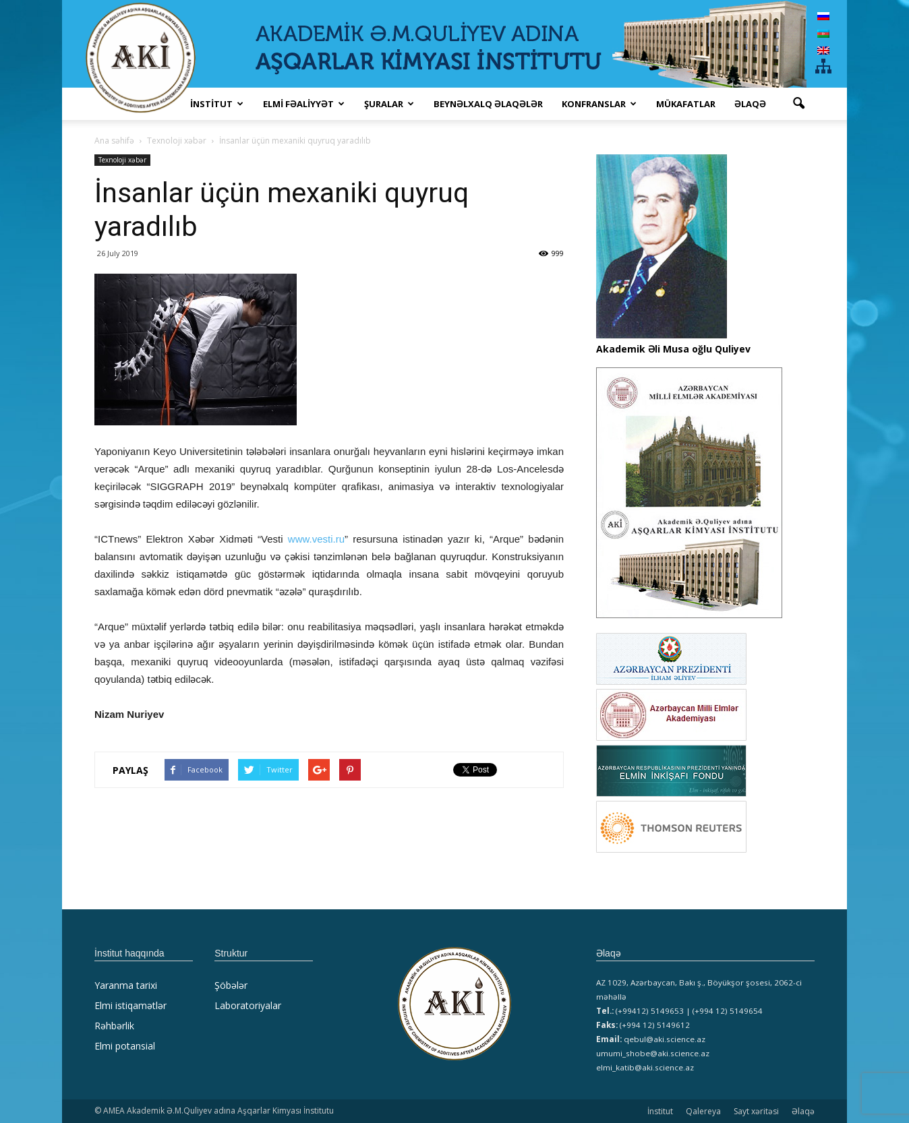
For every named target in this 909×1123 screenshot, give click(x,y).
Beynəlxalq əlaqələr (488, 104)
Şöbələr (230, 985)
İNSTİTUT (216, 104)
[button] (798, 104)
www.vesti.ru (316, 539)
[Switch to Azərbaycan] (823, 32)
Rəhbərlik (114, 1025)
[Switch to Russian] (823, 15)
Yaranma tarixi (125, 985)
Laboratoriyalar (247, 1005)
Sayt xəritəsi (756, 1111)
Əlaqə (750, 104)
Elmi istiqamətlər (130, 1005)
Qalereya (703, 1111)
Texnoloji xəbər (122, 159)
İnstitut (660, 1111)
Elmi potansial (124, 1045)
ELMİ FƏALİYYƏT (304, 104)
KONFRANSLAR (599, 104)
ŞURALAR (389, 104)
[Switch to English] (823, 50)
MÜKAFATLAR (685, 104)
